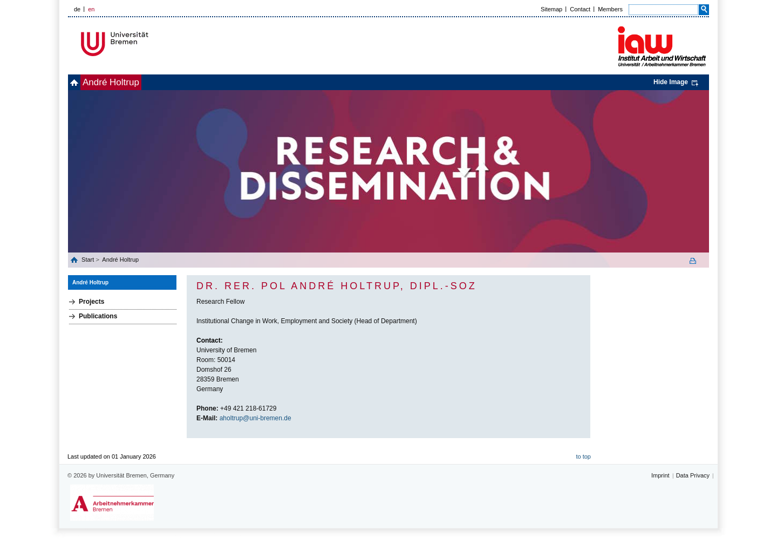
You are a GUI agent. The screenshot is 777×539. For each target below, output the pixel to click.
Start (88, 259)
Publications (98, 316)
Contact (580, 9)
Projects (91, 301)
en (91, 9)
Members (610, 9)
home (80, 82)
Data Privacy (693, 475)
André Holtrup (128, 82)
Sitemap (551, 9)
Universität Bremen (150, 44)
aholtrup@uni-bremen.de (255, 418)
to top (583, 456)
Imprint (660, 475)
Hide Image (670, 82)
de (77, 9)
